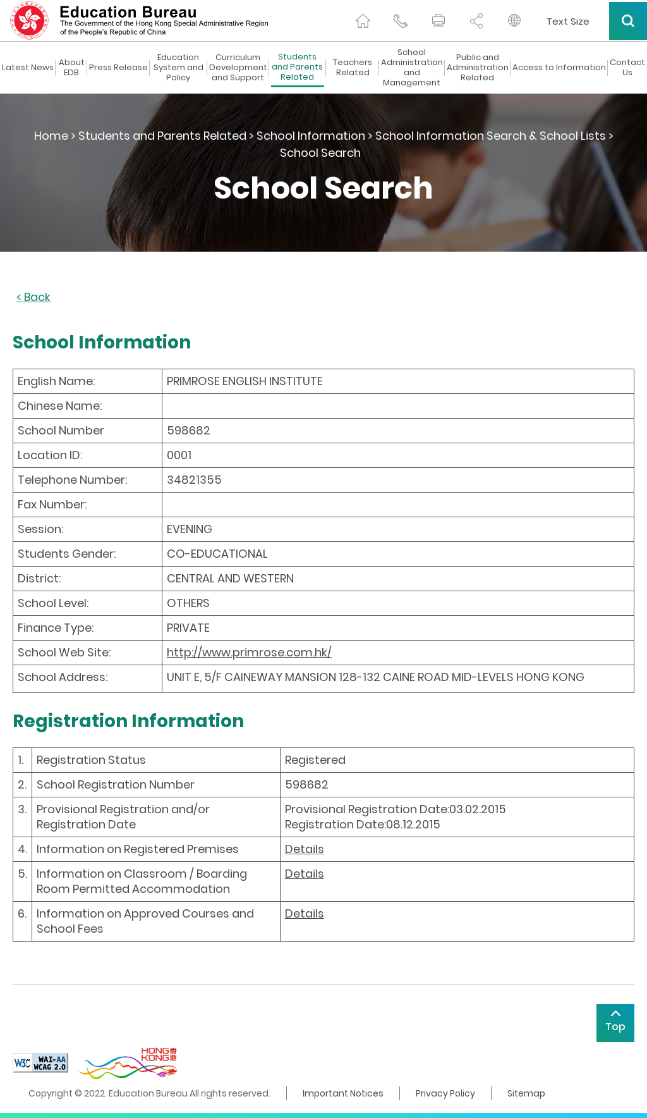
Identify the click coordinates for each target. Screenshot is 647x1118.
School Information (311, 136)
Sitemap (526, 1093)
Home (51, 136)
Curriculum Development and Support (238, 67)
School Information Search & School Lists (490, 136)
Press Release (118, 68)
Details (304, 849)
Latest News (28, 68)
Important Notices (343, 1093)
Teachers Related (352, 68)
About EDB (72, 68)
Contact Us (627, 68)
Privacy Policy (445, 1093)
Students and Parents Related (297, 67)
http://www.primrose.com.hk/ (249, 652)
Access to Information (559, 68)
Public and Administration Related (478, 67)
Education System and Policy (178, 67)
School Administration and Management (412, 67)
